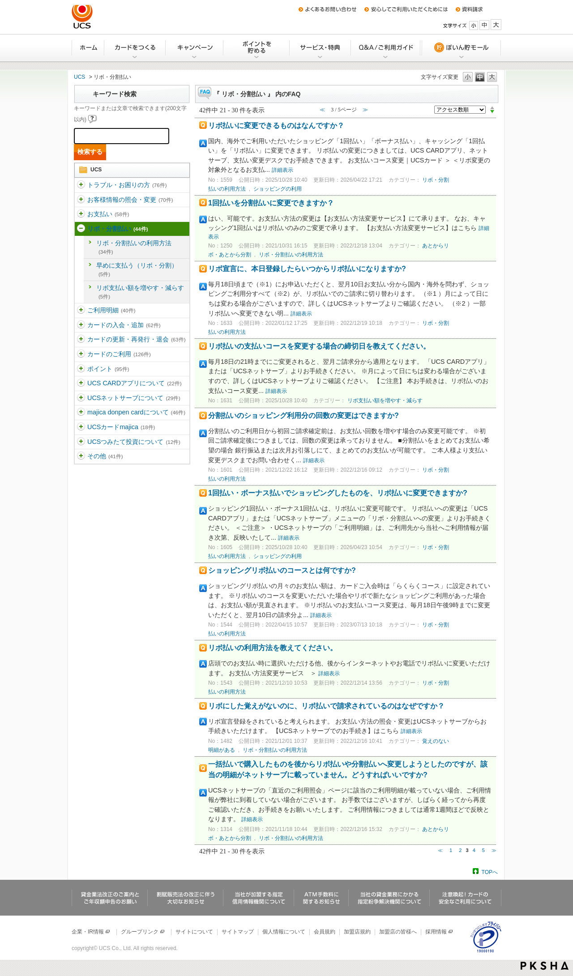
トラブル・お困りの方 (127, 184)
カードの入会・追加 (123, 324)
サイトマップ (238, 932)
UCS (79, 77)
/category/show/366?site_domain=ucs (81, 354)
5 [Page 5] (483, 850)
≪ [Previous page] (440, 850)
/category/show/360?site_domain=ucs (81, 200)
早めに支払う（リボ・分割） (137, 269)
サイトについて (194, 932)
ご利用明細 (111, 310)
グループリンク (143, 932)
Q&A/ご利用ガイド (386, 48)
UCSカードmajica (121, 426)
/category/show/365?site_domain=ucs (81, 340)
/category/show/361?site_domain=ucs (81, 214)
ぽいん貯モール (461, 48)
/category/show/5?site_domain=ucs (81, 185)
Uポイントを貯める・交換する (257, 48)
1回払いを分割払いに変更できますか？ (271, 203)
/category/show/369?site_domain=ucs (81, 398)
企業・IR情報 (91, 932)
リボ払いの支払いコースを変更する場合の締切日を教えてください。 (319, 346)
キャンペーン (195, 48)
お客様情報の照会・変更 (130, 199)
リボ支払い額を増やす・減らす (140, 291)
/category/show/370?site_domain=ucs (81, 413)
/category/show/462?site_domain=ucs (81, 427)
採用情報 (439, 932)
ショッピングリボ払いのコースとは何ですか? (282, 570)
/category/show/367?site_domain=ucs (81, 369)
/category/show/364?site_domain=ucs (81, 325)
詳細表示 (282, 170)
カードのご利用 (119, 354)
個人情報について (283, 932)
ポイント (108, 368)
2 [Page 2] (460, 850)
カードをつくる (135, 48)
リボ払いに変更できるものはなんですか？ (276, 125)
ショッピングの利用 (277, 189)
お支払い (108, 213)
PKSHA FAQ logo (545, 966)
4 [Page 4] (474, 850)
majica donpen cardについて (136, 412)
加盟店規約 (357, 932)
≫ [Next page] (494, 850)
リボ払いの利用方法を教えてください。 (272, 648)
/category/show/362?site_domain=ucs (81, 229)
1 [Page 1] (450, 850)
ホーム (88, 48)
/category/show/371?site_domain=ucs (81, 456)
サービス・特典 (320, 48)
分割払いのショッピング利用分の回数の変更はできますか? (303, 415)
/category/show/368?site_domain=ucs (81, 383)
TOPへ (490, 872)
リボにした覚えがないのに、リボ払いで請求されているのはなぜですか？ (326, 706)
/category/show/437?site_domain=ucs (81, 442)
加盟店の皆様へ (398, 932)
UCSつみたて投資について (133, 441)
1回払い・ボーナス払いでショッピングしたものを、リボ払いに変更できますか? (337, 493)
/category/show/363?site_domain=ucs (81, 310)
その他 (105, 456)
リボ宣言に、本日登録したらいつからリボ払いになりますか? (307, 269)
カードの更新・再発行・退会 (136, 339)
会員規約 (324, 932)
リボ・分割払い (117, 228)
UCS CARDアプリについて (134, 383)
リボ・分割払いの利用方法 (133, 247)
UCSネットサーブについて (133, 397)
